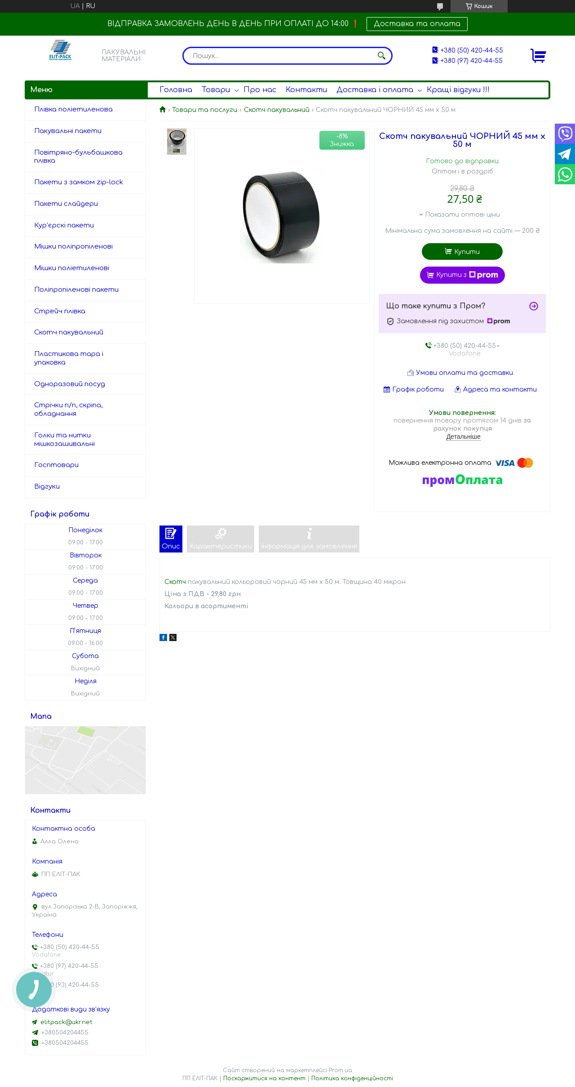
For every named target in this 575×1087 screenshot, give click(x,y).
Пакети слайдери (66, 204)
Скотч (175, 582)
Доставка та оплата (417, 24)
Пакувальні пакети (68, 131)
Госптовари (56, 465)
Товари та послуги (204, 110)
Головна (175, 90)
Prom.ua (340, 1070)
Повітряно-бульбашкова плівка (78, 157)
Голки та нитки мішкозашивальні (64, 440)
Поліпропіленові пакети (76, 290)
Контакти (306, 90)
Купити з (467, 275)
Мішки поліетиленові (71, 268)
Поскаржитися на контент (264, 1078)
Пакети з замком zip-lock (78, 182)
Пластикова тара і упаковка (68, 358)
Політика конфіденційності (352, 1078)
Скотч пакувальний (277, 110)
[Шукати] (381, 56)
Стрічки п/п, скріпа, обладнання (68, 409)
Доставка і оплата (374, 90)
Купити (467, 252)
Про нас (259, 90)
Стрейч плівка (59, 311)
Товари (216, 90)
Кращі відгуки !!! (458, 90)
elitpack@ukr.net (66, 1022)
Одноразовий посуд (69, 384)
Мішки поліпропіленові (73, 246)
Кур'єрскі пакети (64, 225)
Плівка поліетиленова (73, 109)
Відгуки (47, 486)
